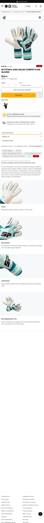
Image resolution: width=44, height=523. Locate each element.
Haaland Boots (5, 502)
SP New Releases (8, 150)
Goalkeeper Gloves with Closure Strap (14, 156)
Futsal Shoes (5, 499)
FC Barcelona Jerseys (29, 502)
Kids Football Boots (6, 519)
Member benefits (22, 1)
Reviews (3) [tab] (5, 136)
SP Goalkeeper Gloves (18, 11)
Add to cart (18, 95)
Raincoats (25, 519)
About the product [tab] (7, 132)
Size (21, 82)
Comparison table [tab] (7, 140)
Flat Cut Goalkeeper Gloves (33, 153)
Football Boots (5, 496)
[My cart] (40, 6)
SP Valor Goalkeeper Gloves (33, 11)
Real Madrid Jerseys (29, 499)
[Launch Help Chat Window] (40, 514)
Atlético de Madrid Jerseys (30, 505)
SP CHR (18, 150)
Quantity (3, 82)
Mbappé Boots (5, 505)
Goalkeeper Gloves (6, 11)
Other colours (4, 99)
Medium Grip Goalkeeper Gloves (12, 153)
